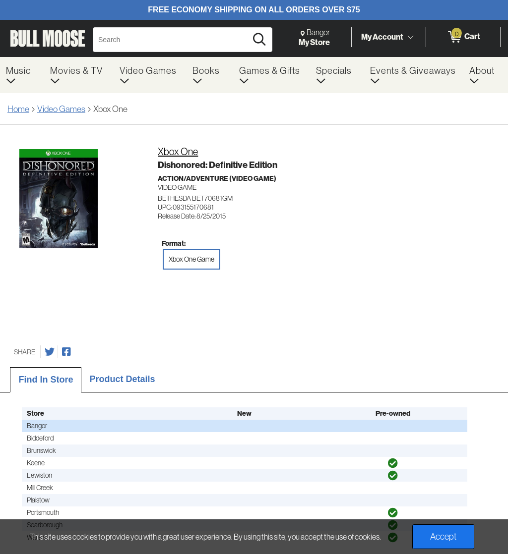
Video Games (61, 108)
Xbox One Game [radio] (191, 259)
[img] (393, 463)
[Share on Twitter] (50, 352)
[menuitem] (22, 75)
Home (18, 108)
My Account (382, 37)
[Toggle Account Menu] (410, 37)
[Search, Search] (171, 40)
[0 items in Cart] (463, 37)
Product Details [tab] (122, 379)
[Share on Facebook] (66, 352)
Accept (443, 536)
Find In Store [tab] (45, 380)
